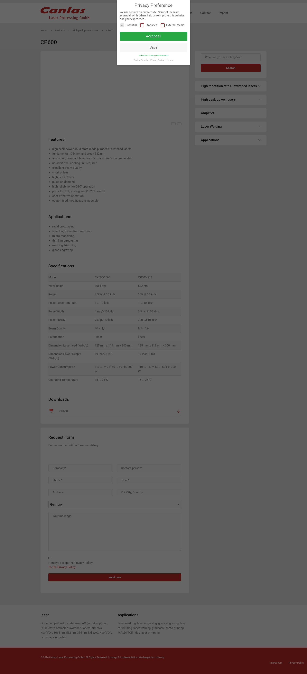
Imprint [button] (169, 60)
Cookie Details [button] (141, 60)
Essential (128, 25)
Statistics (148, 25)
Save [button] (153, 47)
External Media (172, 25)
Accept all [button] (153, 36)
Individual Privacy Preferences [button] (153, 55)
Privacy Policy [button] (157, 60)
